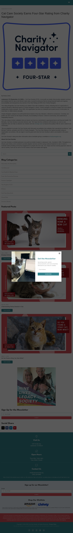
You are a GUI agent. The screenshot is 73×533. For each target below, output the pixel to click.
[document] (36, 266)
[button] (59, 253)
